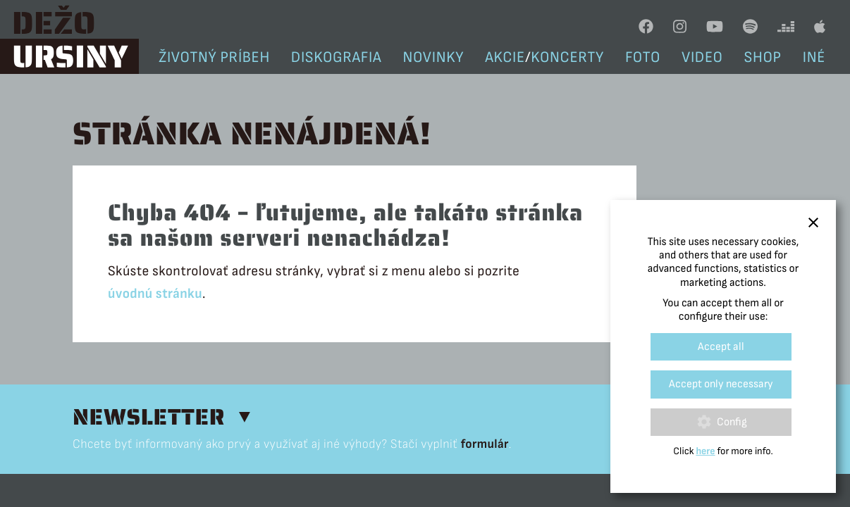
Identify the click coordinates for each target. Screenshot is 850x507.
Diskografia (336, 57)
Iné (814, 57)
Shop (763, 57)
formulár (485, 444)
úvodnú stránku (155, 293)
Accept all (721, 346)
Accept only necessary (721, 384)
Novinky (433, 57)
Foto (642, 57)
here (705, 452)
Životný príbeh (214, 57)
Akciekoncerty (544, 57)
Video (702, 57)
